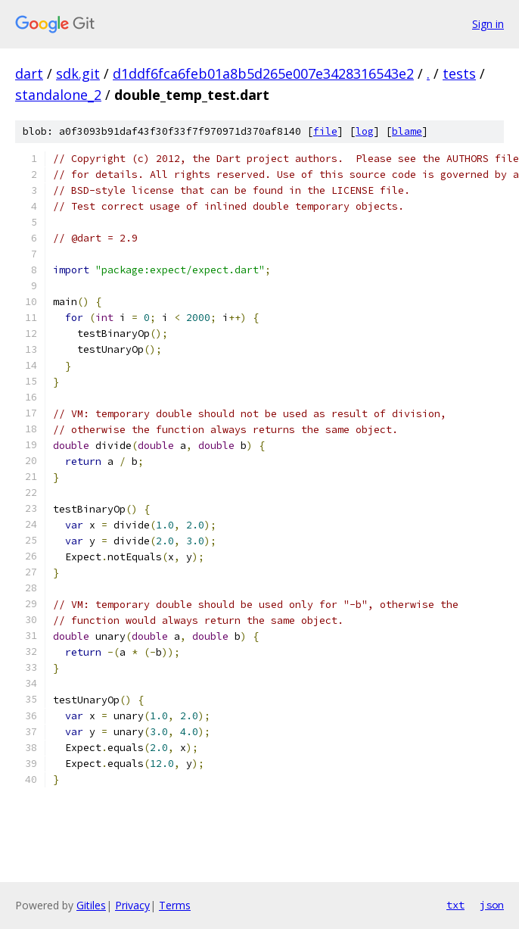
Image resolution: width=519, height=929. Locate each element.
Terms (175, 905)
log (365, 131)
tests (459, 73)
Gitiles (91, 905)
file (325, 131)
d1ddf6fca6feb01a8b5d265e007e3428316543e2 (263, 73)
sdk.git (78, 73)
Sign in (488, 24)
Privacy (132, 905)
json (492, 905)
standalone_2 (58, 95)
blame (407, 131)
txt (455, 905)
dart (29, 73)
